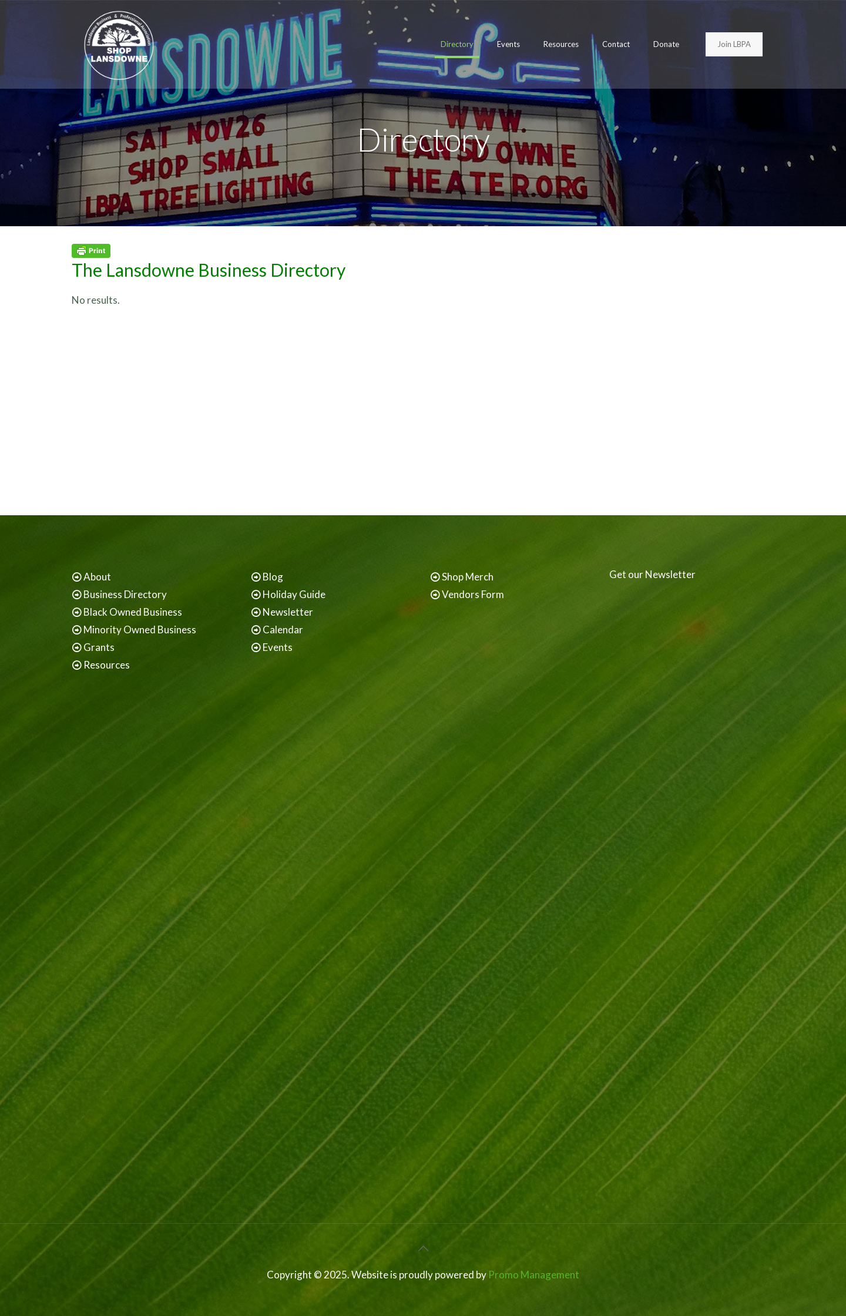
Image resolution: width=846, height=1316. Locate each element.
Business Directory (125, 594)
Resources (106, 665)
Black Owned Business (132, 612)
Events (278, 647)
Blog (273, 576)
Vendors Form (473, 594)
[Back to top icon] (423, 1248)
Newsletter (288, 612)
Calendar (283, 629)
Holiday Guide (294, 594)
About (97, 576)
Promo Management (533, 1274)
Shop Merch (468, 576)
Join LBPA (734, 44)
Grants (99, 647)
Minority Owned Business (139, 629)
